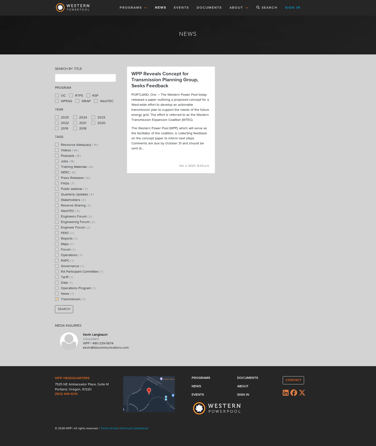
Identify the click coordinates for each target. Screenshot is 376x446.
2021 (79, 123)
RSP (92, 95)
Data (63, 282)
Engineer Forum (72, 227)
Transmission (70, 299)
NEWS (160, 7)
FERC (64, 233)
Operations (68, 255)
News (64, 293)
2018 (79, 128)
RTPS (76, 95)
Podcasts (68, 156)
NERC (65, 172)
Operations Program (75, 288)
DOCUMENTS (209, 7)
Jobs (65, 161)
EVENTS (182, 7)
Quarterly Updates (74, 194)
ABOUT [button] (239, 7)
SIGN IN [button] (292, 7)
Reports (66, 238)
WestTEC (103, 101)
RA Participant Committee (79, 271)
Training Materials (74, 167)
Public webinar (71, 189)
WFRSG (63, 101)
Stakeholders (70, 200)
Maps (64, 244)
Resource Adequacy (76, 145)
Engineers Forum (73, 216)
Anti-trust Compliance (134, 428)
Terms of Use (109, 428)
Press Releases (72, 178)
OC (60, 95)
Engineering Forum (75, 222)
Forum (65, 249)
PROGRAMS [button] (133, 7)
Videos (67, 150)
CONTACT (293, 380)
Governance (69, 266)
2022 (62, 123)
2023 (98, 117)
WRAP (83, 101)
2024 (80, 117)
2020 (98, 123)
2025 (62, 117)
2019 (61, 128)
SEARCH (266, 7)
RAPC (64, 260)
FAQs (65, 183)
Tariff (64, 277)
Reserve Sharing (73, 205)
